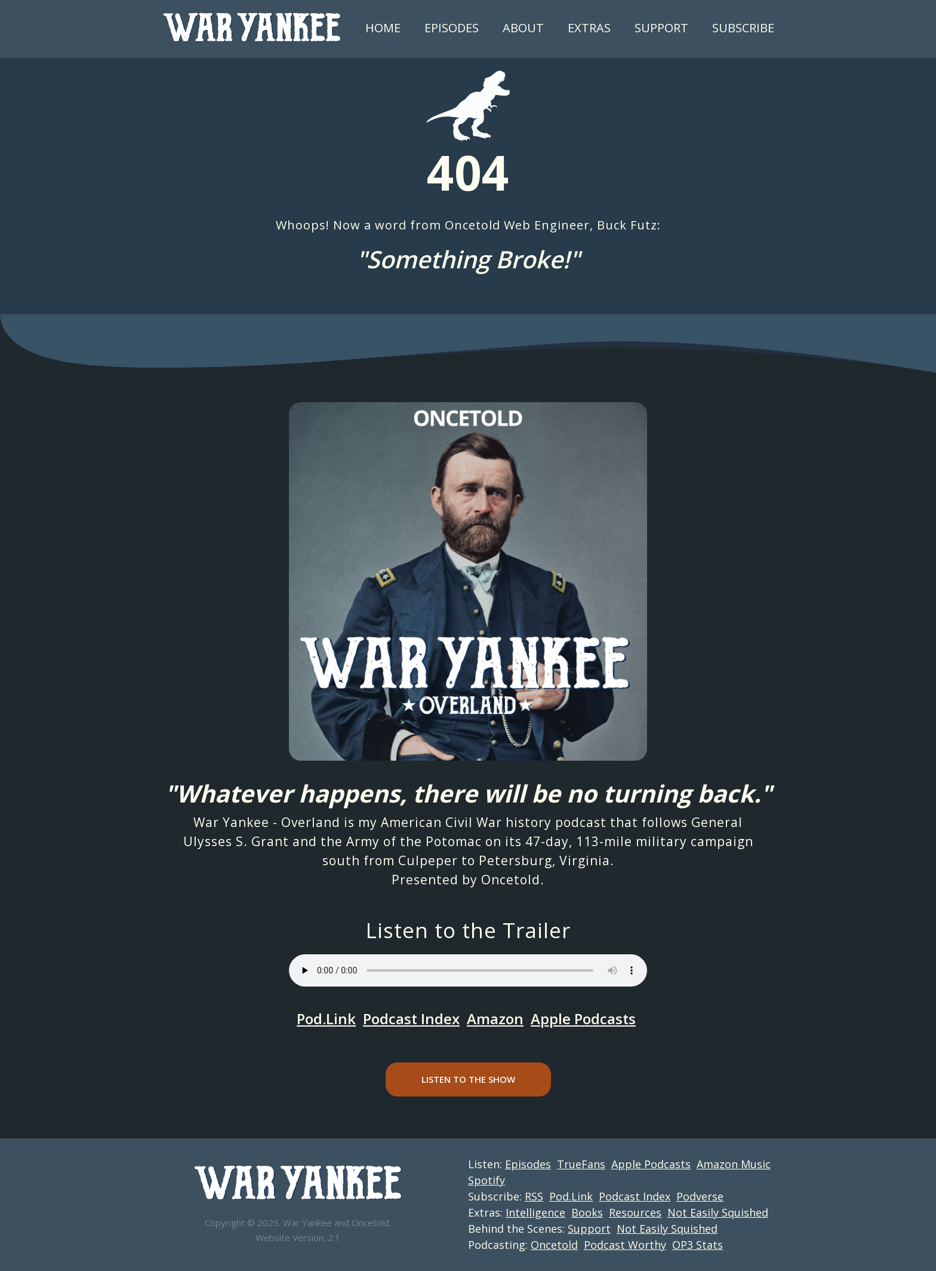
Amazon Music (734, 1164)
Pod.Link (326, 1018)
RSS (534, 1196)
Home (383, 28)
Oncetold (510, 879)
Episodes (451, 28)
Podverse (699, 1196)
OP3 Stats (697, 1245)
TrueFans (581, 1164)
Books (587, 1212)
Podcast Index (411, 1018)
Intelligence (535, 1212)
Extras (589, 28)
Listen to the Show (468, 1079)
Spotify (486, 1180)
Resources (635, 1212)
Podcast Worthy (625, 1245)
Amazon (495, 1018)
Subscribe (743, 28)
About (523, 28)
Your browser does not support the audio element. (468, 970)
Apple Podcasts (583, 1018)
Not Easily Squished (717, 1212)
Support (661, 28)
